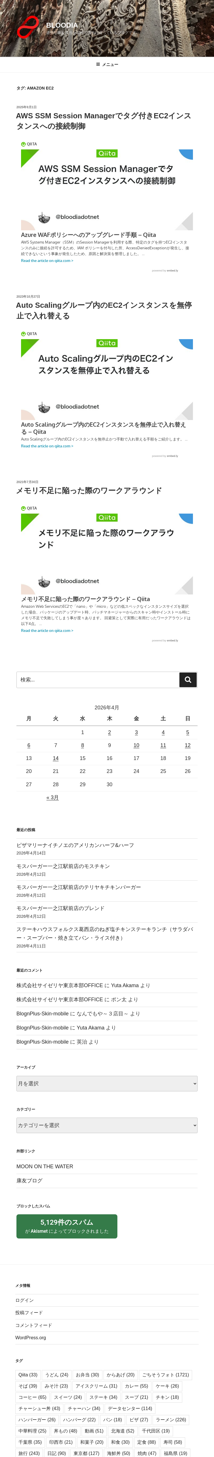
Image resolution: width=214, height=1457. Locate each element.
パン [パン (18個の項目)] (112, 1430)
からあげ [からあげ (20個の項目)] (121, 1385)
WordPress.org (30, 1348)
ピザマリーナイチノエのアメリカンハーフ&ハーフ (75, 845)
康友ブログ (29, 1181)
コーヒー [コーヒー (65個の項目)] (32, 1408)
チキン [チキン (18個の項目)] (167, 1408)
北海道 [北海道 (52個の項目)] (122, 1441)
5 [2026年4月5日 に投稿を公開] (187, 732)
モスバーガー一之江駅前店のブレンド (60, 908)
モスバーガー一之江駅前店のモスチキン (63, 866)
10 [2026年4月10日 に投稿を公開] (136, 745)
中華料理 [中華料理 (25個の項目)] (32, 1441)
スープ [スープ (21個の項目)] (136, 1408)
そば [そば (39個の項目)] (27, 1397)
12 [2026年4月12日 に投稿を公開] (188, 745)
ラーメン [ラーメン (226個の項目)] (171, 1430)
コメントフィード (33, 1336)
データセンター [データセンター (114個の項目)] (130, 1419)
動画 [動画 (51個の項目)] (94, 1441)
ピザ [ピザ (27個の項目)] (138, 1430)
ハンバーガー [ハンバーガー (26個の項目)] (37, 1430)
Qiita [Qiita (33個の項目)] (27, 1385)
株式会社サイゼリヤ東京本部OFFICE (59, 985)
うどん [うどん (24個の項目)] (56, 1385)
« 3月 (52, 797)
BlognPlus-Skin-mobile (42, 1014)
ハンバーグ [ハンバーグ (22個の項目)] (79, 1430)
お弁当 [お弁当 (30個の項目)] (87, 1385)
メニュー (107, 64)
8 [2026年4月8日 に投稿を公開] (82, 745)
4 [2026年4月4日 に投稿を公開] (163, 732)
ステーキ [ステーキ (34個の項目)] (103, 1408)
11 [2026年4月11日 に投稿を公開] (163, 745)
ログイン (24, 1311)
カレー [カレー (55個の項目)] (136, 1397)
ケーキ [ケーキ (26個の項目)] (167, 1397)
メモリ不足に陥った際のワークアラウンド (89, 490)
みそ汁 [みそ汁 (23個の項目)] (56, 1397)
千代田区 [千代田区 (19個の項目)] (156, 1441)
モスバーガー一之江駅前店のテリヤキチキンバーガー (78, 887)
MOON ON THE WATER (44, 1166)
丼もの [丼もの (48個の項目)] (65, 1441)
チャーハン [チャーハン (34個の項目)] (84, 1419)
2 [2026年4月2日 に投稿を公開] (109, 732)
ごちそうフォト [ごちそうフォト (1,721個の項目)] (165, 1385)
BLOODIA (62, 25)
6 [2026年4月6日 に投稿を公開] (28, 745)
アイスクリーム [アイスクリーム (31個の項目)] (96, 1397)
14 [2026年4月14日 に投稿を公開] (56, 758)
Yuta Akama (125, 985)
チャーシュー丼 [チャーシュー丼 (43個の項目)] (39, 1419)
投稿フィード (29, 1323)
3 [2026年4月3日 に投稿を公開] (136, 732)
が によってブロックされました (67, 1231)
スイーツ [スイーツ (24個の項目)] (68, 1408)
